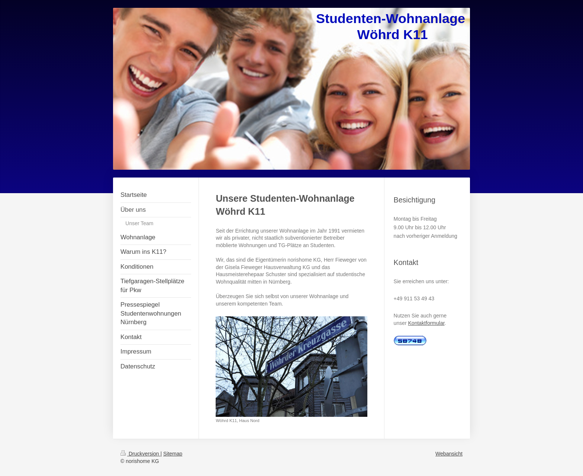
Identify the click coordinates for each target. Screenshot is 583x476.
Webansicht (449, 454)
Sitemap (172, 454)
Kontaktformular (426, 323)
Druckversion (140, 454)
